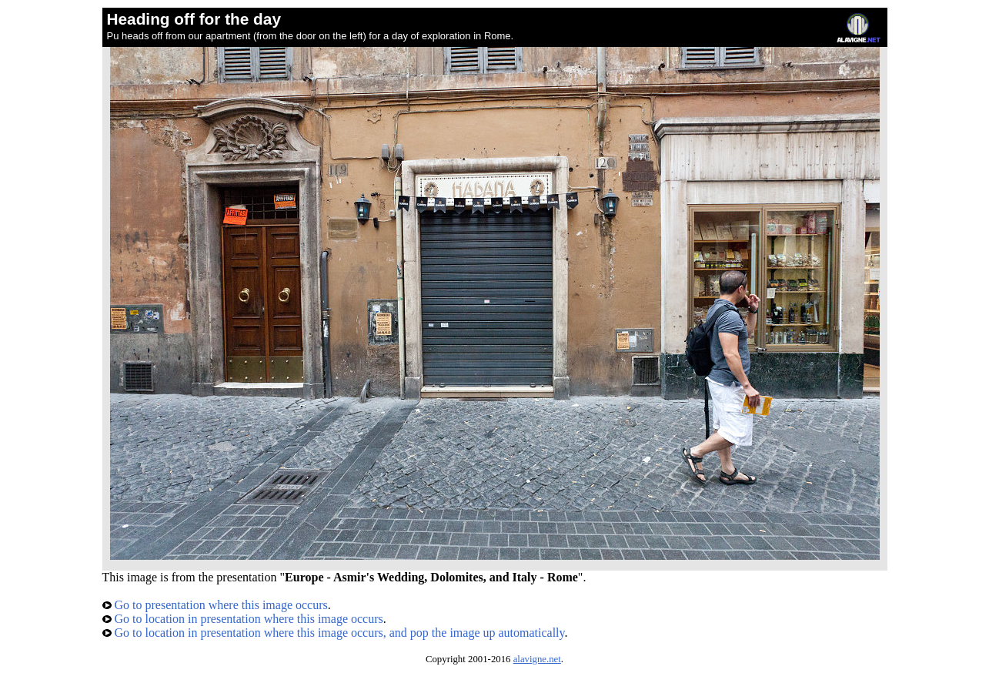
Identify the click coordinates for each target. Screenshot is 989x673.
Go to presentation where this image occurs (215, 604)
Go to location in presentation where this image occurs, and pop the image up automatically (333, 632)
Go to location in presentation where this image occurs (242, 618)
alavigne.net (537, 659)
